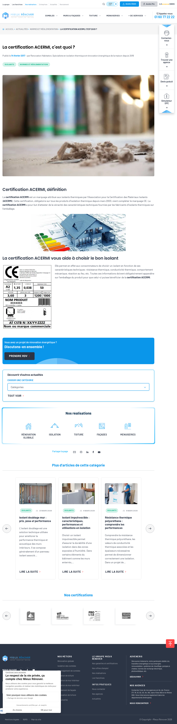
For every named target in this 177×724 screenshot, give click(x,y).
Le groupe (5, 4)
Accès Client (129, 4)
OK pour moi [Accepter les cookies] (46, 710)
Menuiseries (63, 700)
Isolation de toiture (66, 675)
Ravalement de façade (67, 690)
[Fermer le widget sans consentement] (15, 672)
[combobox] (78, 387)
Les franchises (17, 4)
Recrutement (64, 4)
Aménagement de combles (69, 671)
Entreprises (43, 4)
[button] (150, 528)
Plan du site (36, 719)
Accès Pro (149, 4)
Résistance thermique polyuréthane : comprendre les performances (118, 522)
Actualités (53, 4)
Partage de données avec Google (20, 698)
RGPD (25, 719)
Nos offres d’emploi (100, 668)
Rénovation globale (66, 661)
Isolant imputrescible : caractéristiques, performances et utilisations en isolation (76, 522)
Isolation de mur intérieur (68, 680)
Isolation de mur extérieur (69, 685)
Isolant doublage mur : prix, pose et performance (35, 519)
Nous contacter (98, 689)
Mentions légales (12, 719)
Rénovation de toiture (67, 695)
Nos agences (97, 694)
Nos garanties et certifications (105, 663)
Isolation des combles (67, 666)
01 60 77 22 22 (164, 17)
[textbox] (18, 387)
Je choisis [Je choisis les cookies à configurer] (17, 710)
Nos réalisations (31, 4)
